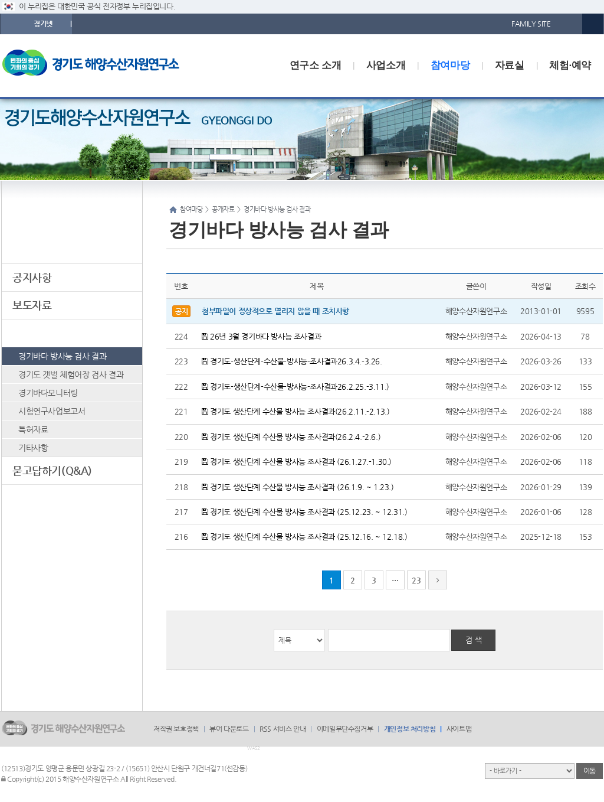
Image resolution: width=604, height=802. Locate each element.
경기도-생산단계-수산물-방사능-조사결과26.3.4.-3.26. (292, 361)
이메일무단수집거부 (345, 729)
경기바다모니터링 (48, 392)
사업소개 (385, 65)
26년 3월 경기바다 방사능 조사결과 (261, 336)
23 (416, 580)
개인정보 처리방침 (409, 729)
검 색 (473, 639)
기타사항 (33, 447)
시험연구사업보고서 (51, 411)
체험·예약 (570, 65)
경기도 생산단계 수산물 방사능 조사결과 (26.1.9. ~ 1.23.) (298, 486)
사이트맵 (459, 729)
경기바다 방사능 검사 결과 (62, 356)
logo (98, 65)
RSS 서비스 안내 (283, 729)
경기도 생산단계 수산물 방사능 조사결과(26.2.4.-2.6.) (291, 436)
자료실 (509, 65)
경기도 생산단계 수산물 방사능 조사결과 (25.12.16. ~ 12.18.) (304, 536)
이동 (589, 771)
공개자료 (31, 333)
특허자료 (33, 429)
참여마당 (450, 65)
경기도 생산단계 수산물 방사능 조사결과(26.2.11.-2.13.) (295, 411)
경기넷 (43, 23)
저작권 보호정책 (176, 729)
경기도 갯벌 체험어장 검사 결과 (70, 374)
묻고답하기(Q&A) (52, 470)
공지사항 (31, 277)
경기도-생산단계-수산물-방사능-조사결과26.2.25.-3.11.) (295, 386)
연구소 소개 (315, 65)
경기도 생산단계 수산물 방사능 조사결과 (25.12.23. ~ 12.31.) (304, 511)
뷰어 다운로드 (228, 729)
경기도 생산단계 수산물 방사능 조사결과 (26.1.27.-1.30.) (297, 461)
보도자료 (31, 305)
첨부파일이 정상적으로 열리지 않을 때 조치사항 (275, 311)
